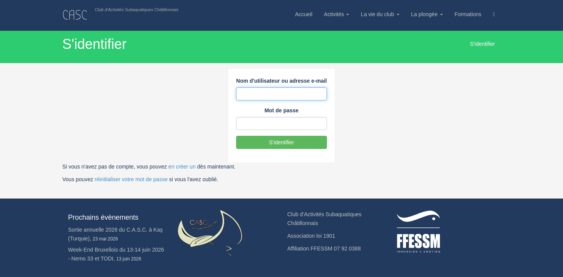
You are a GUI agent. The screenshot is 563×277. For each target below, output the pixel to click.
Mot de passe (282, 110)
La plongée (427, 14)
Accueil (303, 14)
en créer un (182, 167)
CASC (74, 15)
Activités (336, 14)
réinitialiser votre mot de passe (131, 179)
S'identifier (281, 142)
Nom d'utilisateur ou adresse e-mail (281, 81)
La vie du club (380, 14)
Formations (468, 14)
